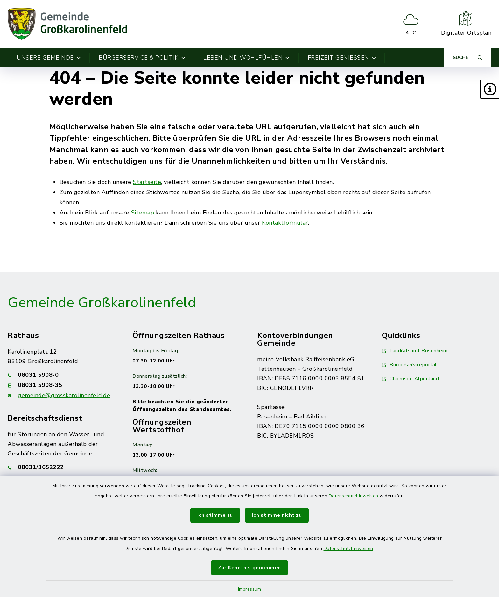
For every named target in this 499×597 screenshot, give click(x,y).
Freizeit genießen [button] (342, 57)
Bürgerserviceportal (409, 364)
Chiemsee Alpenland (410, 378)
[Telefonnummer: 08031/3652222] (62, 467)
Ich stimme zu (215, 515)
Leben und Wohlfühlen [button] (246, 57)
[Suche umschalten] (467, 57)
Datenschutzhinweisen (353, 496)
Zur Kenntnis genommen (249, 567)
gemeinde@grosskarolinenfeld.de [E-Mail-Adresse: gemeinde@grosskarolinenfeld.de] (64, 395)
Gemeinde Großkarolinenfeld (102, 302)
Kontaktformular (285, 223)
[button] (489, 89)
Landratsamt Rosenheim (415, 350)
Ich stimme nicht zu (277, 515)
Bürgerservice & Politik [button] (142, 57)
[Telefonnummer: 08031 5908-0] (62, 375)
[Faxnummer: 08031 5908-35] (62, 385)
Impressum (249, 589)
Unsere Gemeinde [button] (49, 57)
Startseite (147, 182)
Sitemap (142, 212)
